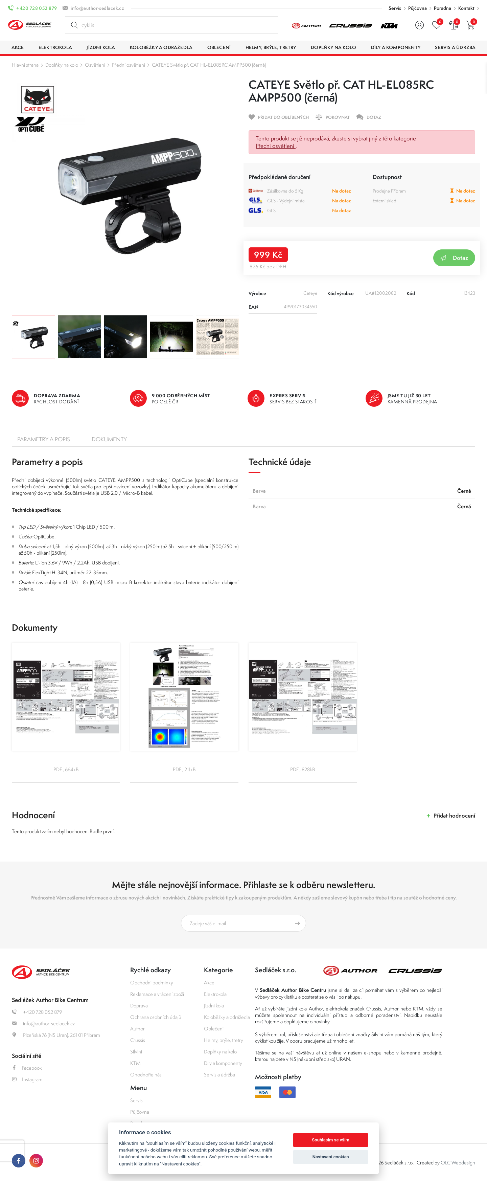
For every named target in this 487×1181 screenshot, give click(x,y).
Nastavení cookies (330, 1156)
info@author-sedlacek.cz (97, 8)
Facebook (27, 1068)
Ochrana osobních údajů (155, 1017)
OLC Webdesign (458, 1162)
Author (137, 1028)
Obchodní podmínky (151, 982)
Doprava (139, 1005)
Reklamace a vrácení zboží (157, 994)
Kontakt (466, 8)
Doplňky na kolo (61, 65)
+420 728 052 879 (36, 8)
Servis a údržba (219, 1074)
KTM (135, 1063)
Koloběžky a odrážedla (227, 1017)
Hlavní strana (25, 65)
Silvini (136, 1051)
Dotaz (454, 258)
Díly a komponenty (223, 1063)
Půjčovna (417, 8)
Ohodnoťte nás (146, 1074)
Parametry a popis (43, 439)
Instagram (27, 1079)
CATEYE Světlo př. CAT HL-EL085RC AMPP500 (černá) (209, 65)
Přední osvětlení (128, 65)
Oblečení (214, 1028)
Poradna (442, 8)
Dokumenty (109, 439)
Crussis (137, 1040)
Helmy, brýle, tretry (223, 1040)
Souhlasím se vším (330, 1139)
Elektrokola (215, 994)
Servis (395, 8)
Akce (209, 982)
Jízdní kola (214, 1005)
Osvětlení (95, 65)
